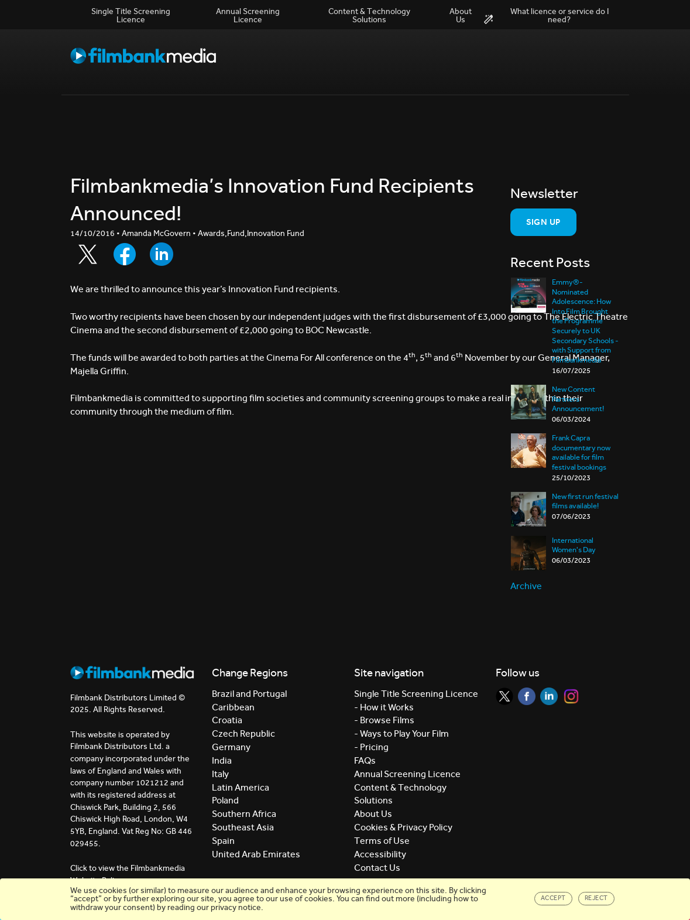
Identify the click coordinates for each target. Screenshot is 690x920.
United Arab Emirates (256, 854)
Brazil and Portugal (249, 693)
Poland (225, 800)
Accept (553, 898)
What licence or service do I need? (546, 16)
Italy (220, 773)
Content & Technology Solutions (369, 15)
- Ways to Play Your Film (401, 733)
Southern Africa (244, 813)
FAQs (365, 760)
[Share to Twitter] (87, 254)
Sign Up (543, 222)
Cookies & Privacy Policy (403, 827)
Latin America (240, 787)
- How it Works (384, 707)
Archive (526, 585)
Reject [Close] (596, 898)
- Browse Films (384, 720)
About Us (460, 15)
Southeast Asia (243, 827)
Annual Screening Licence (248, 15)
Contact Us (377, 867)
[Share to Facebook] (124, 254)
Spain (223, 840)
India (222, 760)
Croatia (227, 720)
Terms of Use (382, 840)
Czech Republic (243, 733)
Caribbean (233, 707)
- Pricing (371, 747)
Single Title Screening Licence (130, 15)
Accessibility (380, 854)
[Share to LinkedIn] (161, 254)
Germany (231, 747)
